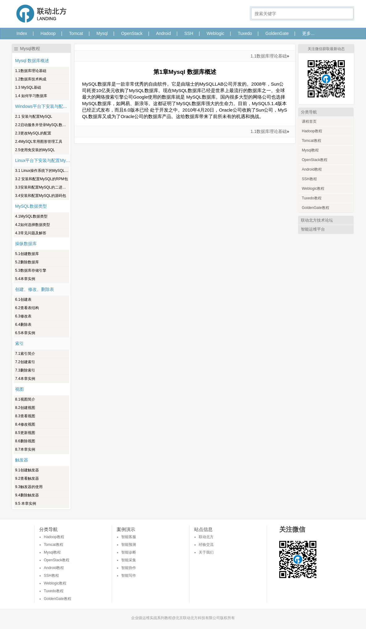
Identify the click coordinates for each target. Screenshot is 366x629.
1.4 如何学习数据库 (31, 96)
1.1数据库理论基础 (30, 71)
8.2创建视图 (25, 408)
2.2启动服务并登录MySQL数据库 (42, 125)
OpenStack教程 (314, 160)
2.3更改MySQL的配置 (33, 133)
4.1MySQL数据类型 (31, 216)
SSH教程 (309, 179)
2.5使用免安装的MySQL (35, 150)
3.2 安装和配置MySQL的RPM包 (41, 179)
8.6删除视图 (25, 441)
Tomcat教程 (311, 140)
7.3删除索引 (25, 370)
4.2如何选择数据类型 (32, 225)
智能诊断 (128, 552)
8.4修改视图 (25, 424)
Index (22, 33)
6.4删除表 (23, 324)
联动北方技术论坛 (317, 220)
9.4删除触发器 (27, 495)
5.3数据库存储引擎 (30, 270)
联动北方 (206, 537)
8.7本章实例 (25, 449)
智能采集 (128, 560)
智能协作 (128, 568)
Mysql (102, 33)
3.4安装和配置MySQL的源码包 (40, 195)
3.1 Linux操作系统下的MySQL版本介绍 (42, 170)
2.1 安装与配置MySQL (33, 116)
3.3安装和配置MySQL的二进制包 (42, 187)
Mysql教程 (310, 150)
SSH (188, 33)
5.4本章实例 (25, 279)
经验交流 (206, 544)
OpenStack (132, 33)
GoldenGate (277, 33)
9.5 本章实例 (25, 503)
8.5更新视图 (25, 433)
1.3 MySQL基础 (28, 87)
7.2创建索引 (25, 362)
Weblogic (215, 33)
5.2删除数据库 (27, 262)
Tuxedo (245, 33)
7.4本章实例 (25, 378)
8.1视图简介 (25, 399)
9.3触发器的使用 (29, 487)
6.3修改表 (23, 316)
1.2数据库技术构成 (30, 79)
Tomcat (76, 33)
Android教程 (312, 169)
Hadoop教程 (312, 131)
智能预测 (128, 544)
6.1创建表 (23, 299)
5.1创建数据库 (27, 254)
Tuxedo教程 (312, 198)
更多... (308, 33)
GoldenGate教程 (315, 208)
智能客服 (128, 537)
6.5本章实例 (25, 333)
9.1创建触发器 (27, 470)
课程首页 (309, 121)
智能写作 (128, 575)
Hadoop (48, 33)
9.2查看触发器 (27, 478)
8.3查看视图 (25, 416)
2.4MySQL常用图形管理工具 (38, 141)
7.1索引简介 (25, 353)
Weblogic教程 (313, 188)
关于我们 (206, 552)
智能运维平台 (313, 229)
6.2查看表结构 (27, 308)
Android (163, 33)
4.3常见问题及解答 (30, 233)
